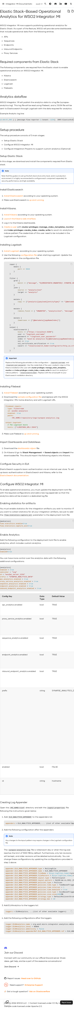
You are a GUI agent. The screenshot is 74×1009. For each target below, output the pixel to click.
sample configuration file (29, 396)
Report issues (13, 977)
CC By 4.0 (56, 1002)
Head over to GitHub (31, 977)
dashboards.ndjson (27, 448)
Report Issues (66, 1002)
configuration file (29, 255)
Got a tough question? (17, 990)
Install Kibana (10, 214)
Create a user (10, 227)
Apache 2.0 (36, 1005)
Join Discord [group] (11, 965)
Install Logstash (11, 251)
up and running (36, 200)
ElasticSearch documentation (14, 475)
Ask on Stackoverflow (39, 990)
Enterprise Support (34, 984)
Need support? (17, 984)
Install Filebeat (11, 392)
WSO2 (20, 1002)
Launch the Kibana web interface (20, 218)
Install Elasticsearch (13, 196)
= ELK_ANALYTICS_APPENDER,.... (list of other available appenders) (40, 822)
